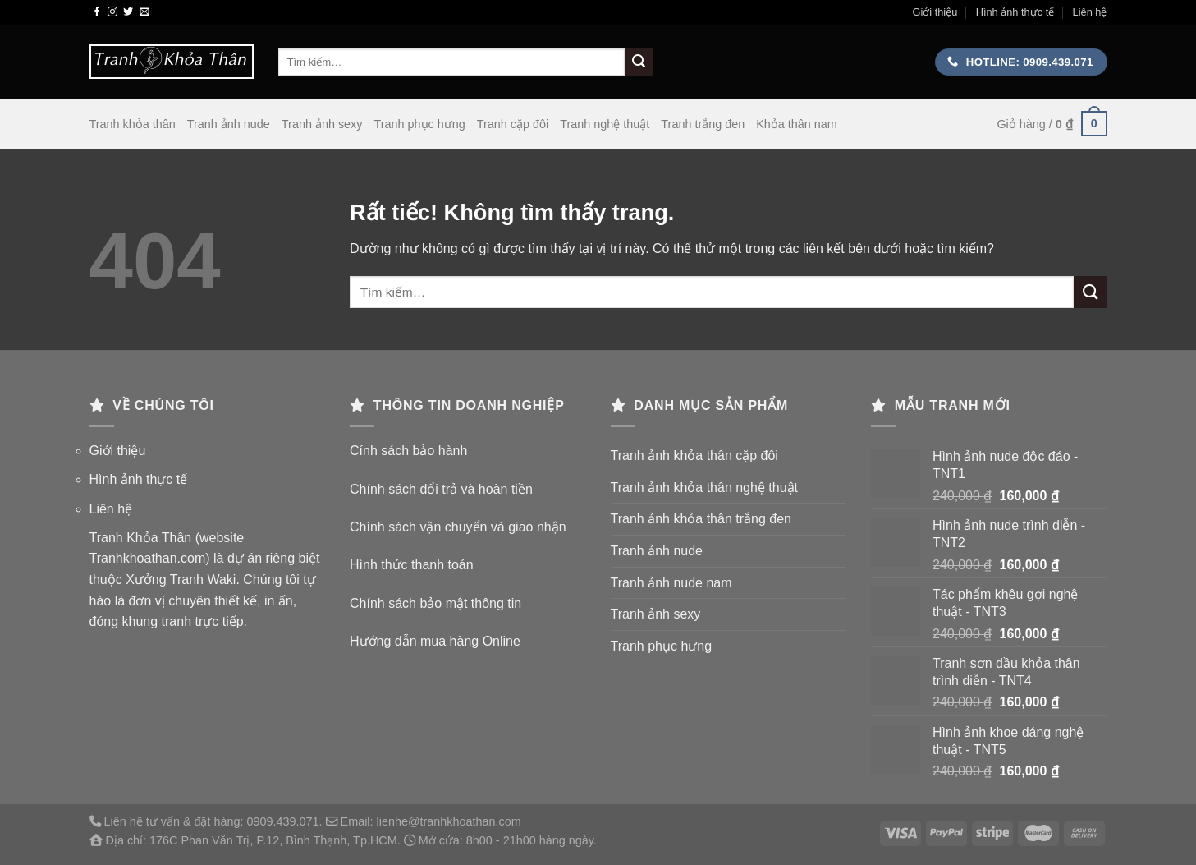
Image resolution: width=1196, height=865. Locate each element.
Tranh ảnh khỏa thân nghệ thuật (705, 488)
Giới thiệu (934, 12)
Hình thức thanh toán (412, 565)
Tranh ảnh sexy (322, 124)
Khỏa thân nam (796, 124)
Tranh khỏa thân (132, 124)
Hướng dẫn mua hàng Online (435, 641)
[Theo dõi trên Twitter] (128, 12)
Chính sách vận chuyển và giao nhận (458, 527)
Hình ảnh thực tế (1015, 12)
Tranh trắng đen (703, 124)
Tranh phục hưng (419, 124)
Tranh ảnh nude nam (671, 583)
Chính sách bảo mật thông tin (435, 603)
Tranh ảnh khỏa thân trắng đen (701, 519)
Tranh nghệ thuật (604, 124)
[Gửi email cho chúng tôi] (144, 12)
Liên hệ (1090, 12)
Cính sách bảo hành (408, 451)
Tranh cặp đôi (512, 124)
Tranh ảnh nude (228, 124)
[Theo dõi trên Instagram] (112, 12)
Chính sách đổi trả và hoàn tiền (441, 489)
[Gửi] (639, 62)
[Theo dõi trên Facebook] (97, 12)
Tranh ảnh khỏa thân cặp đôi (694, 455)
